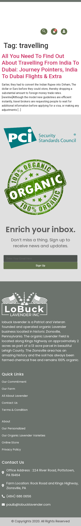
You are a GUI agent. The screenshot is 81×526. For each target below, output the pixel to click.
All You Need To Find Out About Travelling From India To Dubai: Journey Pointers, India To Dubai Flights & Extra (40, 66)
